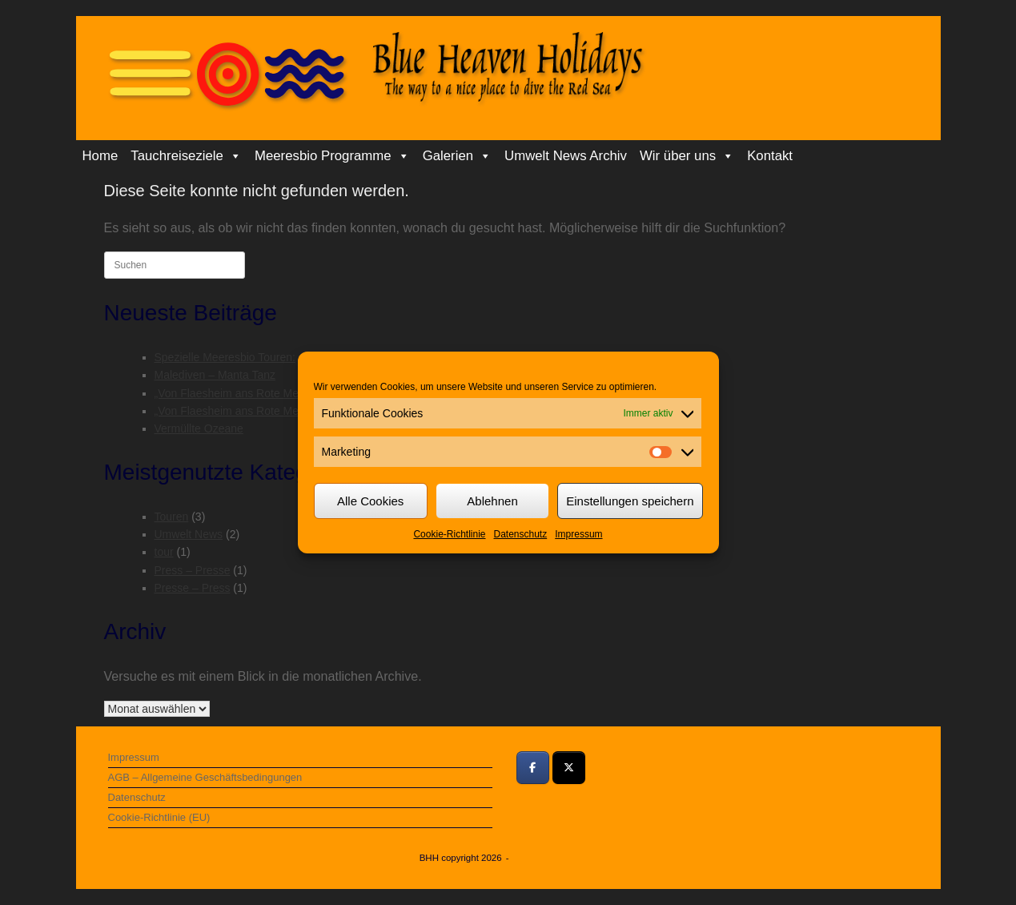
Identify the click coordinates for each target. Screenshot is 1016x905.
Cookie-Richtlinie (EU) (159, 817)
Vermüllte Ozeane (199, 428)
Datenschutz (521, 534)
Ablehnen (492, 501)
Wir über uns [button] (687, 156)
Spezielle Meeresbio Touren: (225, 357)
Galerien (457, 156)
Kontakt (770, 155)
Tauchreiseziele (186, 156)
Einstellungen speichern (629, 501)
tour (164, 551)
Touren (172, 516)
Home (100, 155)
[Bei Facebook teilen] (532, 767)
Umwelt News (189, 534)
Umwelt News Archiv (565, 155)
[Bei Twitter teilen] (568, 767)
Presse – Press (193, 587)
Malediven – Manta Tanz (215, 374)
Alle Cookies (370, 501)
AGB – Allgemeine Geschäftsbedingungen (205, 777)
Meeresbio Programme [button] (332, 156)
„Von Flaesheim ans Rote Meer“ (234, 393)
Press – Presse (193, 570)
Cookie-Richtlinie (449, 534)
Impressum (578, 534)
